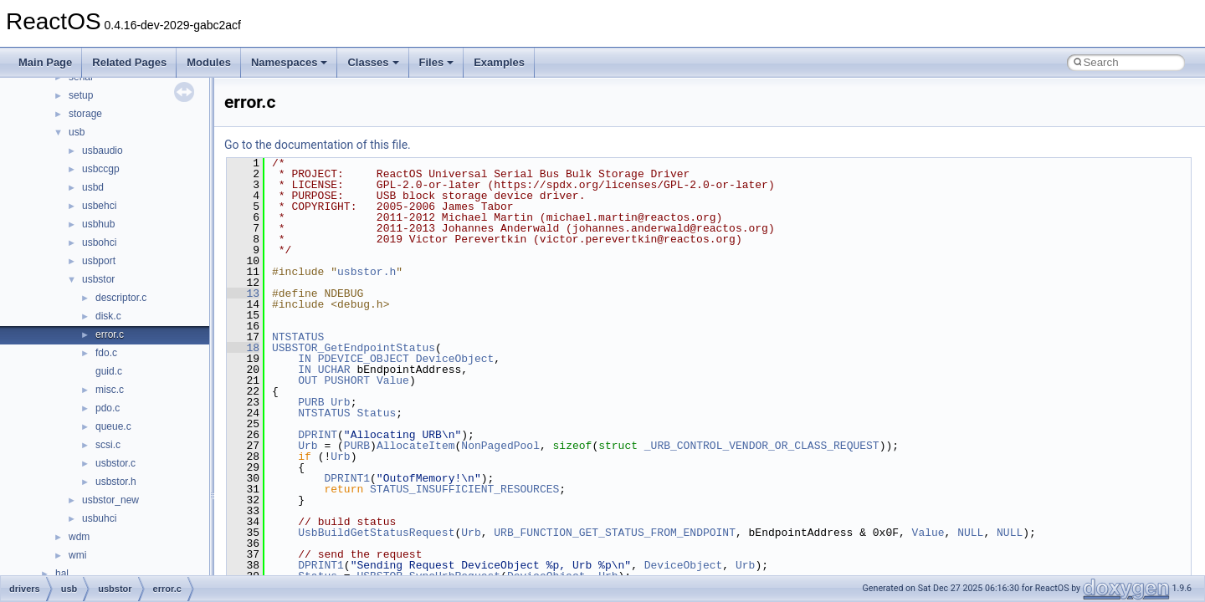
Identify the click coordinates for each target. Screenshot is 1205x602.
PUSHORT (347, 380)
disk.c (108, 316)
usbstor (98, 279)
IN (304, 358)
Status (376, 413)
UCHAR (334, 369)
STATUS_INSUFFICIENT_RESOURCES (464, 489)
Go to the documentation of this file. (317, 144)
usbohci (99, 242)
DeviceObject (455, 358)
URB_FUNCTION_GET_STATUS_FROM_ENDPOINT (615, 532)
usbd (93, 187)
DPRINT (317, 434)
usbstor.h (115, 481)
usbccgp (101, 169)
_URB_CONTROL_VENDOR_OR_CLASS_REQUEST (761, 445)
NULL (970, 532)
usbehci (99, 206)
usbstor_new (110, 500)
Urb (340, 402)
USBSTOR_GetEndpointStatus (353, 347)
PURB (311, 402)
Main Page (45, 62)
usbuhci (99, 518)
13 (243, 293)
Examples (499, 62)
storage (85, 114)
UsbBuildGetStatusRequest (376, 532)
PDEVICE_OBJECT (363, 358)
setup (81, 95)
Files (436, 62)
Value (393, 380)
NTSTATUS (298, 336)
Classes (372, 62)
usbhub (98, 224)
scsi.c (107, 445)
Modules (209, 62)
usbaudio (102, 150)
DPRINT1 (347, 478)
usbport (98, 261)
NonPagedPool (500, 445)
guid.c (108, 371)
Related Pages (129, 62)
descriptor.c (120, 298)
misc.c (109, 389)
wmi (77, 555)
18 (243, 347)
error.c (109, 334)
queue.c (113, 426)
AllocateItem (416, 445)
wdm (79, 537)
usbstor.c (115, 463)
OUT (307, 380)
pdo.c (107, 408)
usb (77, 132)
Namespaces (289, 62)
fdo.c (106, 353)
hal (62, 573)
